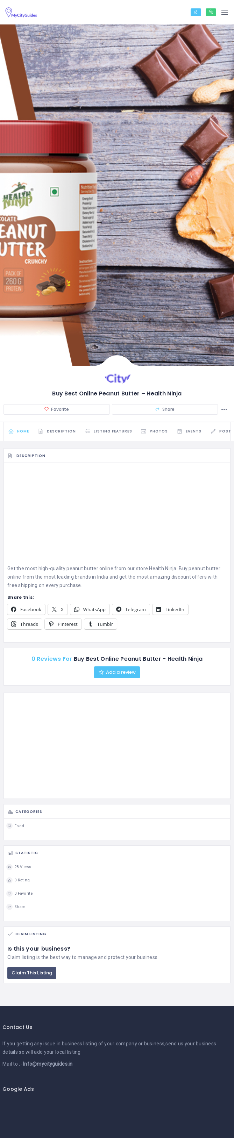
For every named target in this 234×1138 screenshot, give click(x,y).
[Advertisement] (117, 516)
